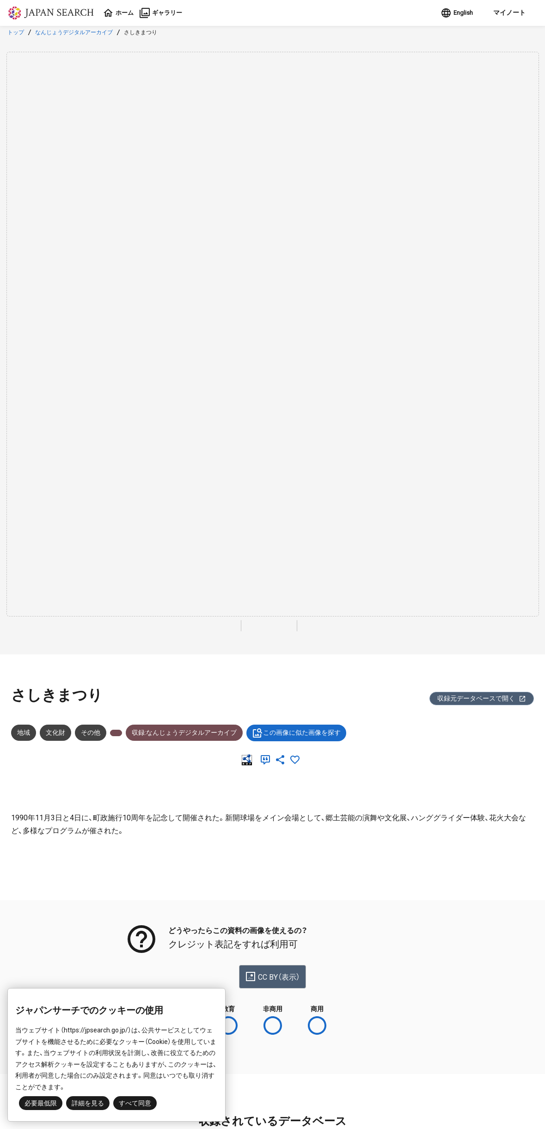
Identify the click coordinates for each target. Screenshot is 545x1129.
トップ (15, 32)
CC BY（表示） (272, 976)
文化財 (55, 732)
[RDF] (248, 759)
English (453, 12)
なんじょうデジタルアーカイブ (74, 32)
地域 (23, 732)
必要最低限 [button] (40, 1103)
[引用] (267, 759)
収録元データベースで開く (481, 698)
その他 (90, 732)
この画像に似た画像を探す (296, 732)
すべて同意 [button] (135, 1103)
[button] (506, 13)
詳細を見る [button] (88, 1103)
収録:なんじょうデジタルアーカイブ (184, 732)
